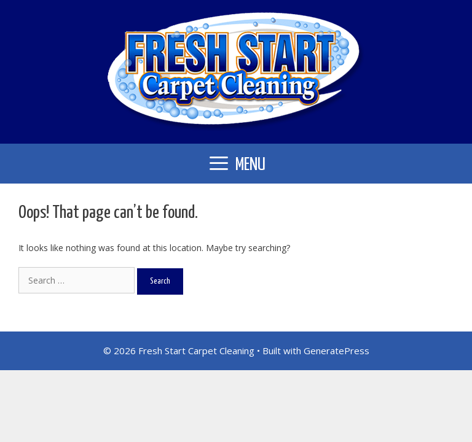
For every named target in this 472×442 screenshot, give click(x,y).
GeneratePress (336, 350)
